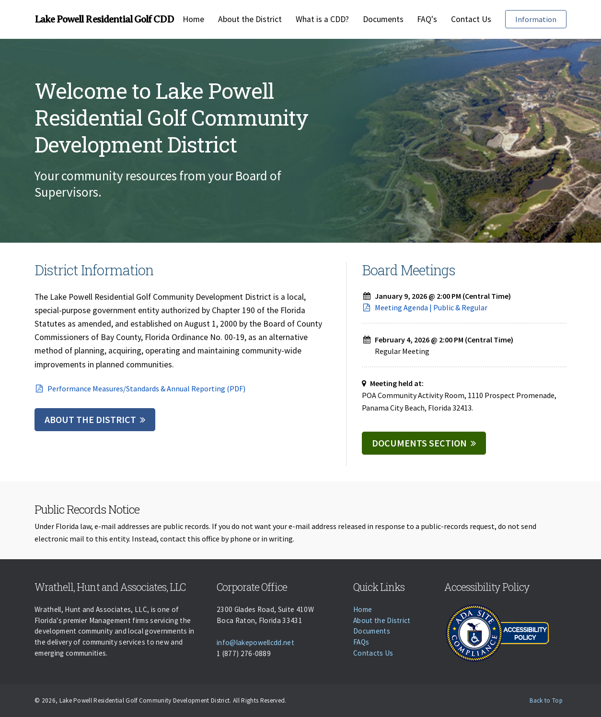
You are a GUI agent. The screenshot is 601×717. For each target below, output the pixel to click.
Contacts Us (373, 653)
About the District (250, 19)
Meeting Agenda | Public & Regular (424, 307)
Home (193, 19)
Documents (383, 19)
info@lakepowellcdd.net (255, 642)
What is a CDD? (322, 19)
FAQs (361, 641)
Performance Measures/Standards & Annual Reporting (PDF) (140, 388)
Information (535, 19)
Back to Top (546, 700)
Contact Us (471, 19)
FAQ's (427, 19)
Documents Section (419, 443)
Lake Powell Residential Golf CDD (104, 19)
